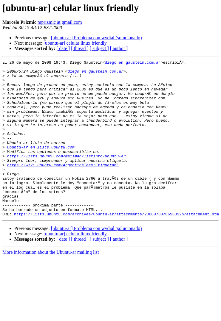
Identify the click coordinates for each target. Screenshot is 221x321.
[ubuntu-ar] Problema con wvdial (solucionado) (96, 37)
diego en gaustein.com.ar (132, 63)
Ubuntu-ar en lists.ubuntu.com (41, 164)
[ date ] (63, 48)
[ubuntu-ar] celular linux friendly (75, 43)
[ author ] (119, 48)
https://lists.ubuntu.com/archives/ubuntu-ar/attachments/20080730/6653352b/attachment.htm (116, 245)
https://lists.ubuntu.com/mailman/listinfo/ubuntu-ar (66, 175)
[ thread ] (80, 48)
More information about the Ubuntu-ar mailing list (50, 283)
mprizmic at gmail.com (60, 22)
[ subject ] (99, 48)
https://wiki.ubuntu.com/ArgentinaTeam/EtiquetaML (63, 186)
